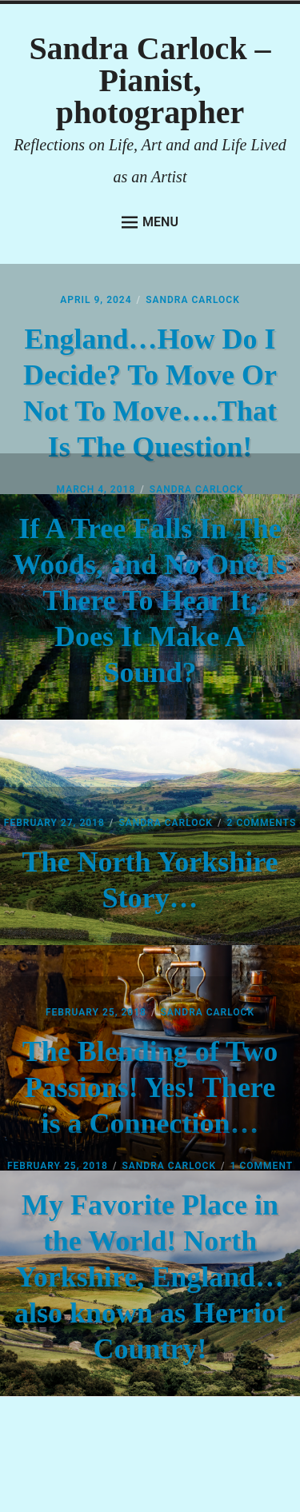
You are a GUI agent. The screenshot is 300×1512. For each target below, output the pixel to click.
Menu (150, 222)
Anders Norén (191, 1468)
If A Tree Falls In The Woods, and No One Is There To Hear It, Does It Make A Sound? (150, 600)
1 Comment (261, 1165)
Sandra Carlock (193, 299)
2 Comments (262, 822)
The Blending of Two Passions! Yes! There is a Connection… (150, 1087)
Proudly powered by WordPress (126, 1440)
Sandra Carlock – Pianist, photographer (149, 80)
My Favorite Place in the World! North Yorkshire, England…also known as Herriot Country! (150, 1277)
